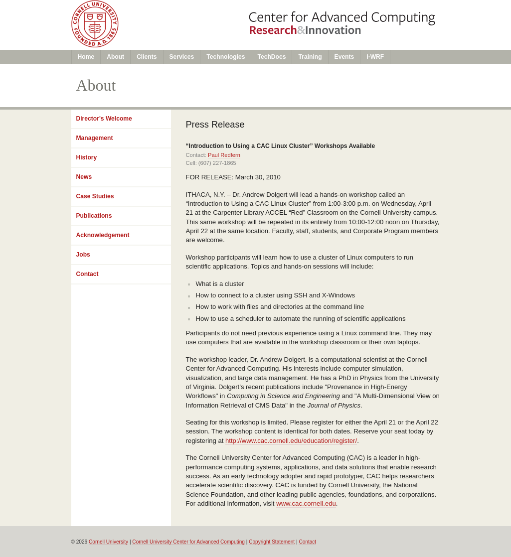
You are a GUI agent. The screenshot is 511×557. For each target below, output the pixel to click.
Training (310, 56)
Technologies (225, 56)
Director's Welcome (104, 118)
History (86, 157)
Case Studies (95, 196)
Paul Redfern (224, 155)
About (115, 56)
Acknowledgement (103, 235)
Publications (94, 215)
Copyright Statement (272, 542)
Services (182, 56)
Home (86, 56)
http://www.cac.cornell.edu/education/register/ (291, 440)
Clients (147, 56)
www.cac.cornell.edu (306, 503)
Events (344, 56)
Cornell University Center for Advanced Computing (188, 542)
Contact (87, 274)
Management (94, 138)
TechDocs (271, 56)
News (84, 176)
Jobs (83, 254)
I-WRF (375, 56)
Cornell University (108, 542)
